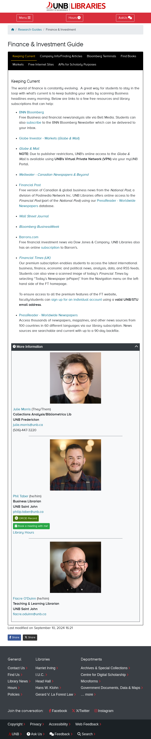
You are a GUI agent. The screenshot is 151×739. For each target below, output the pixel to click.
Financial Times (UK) (34, 258)
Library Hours (23, 532)
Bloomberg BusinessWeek (39, 227)
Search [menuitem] (85, 734)
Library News (18, 681)
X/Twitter (80, 711)
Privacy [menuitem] (35, 724)
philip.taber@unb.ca (28, 512)
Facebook (58, 711)
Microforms (89, 681)
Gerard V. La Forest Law (54, 694)
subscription (51, 247)
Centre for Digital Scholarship (103, 675)
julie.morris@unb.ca (28, 425)
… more (87, 694)
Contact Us (16, 668)
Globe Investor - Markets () (49, 138)
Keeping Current (24, 56)
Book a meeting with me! (31, 525)
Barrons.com (28, 237)
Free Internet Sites (41, 64)
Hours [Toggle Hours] (75, 18)
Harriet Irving (45, 668)
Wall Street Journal (34, 216)
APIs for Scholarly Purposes (77, 64)
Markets (18, 64)
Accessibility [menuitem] (58, 724)
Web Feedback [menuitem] (87, 724)
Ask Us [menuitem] (34, 734)
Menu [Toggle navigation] (23, 18)
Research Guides (30, 29)
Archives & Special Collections (104, 668)
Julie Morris (22, 409)
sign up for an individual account (77, 299)
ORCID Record (26, 518)
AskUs (125, 18)
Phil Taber (20, 496)
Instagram (103, 711)
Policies (14, 694)
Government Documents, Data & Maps (110, 688)
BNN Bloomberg (31, 112)
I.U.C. (40, 675)
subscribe (34, 122)
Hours (12, 688)
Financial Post (30, 185)
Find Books (128, 56)
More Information (28, 347)
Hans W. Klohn (47, 688)
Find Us (14, 675)
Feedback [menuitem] (60, 734)
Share (14, 637)
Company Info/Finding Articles (61, 56)
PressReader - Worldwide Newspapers (48, 315)
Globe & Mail (29, 148)
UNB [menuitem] (15, 734)
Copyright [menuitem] (15, 724)
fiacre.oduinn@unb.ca (29, 614)
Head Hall (43, 681)
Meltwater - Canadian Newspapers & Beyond (53, 174)
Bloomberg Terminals (101, 56)
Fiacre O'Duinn (24, 598)
